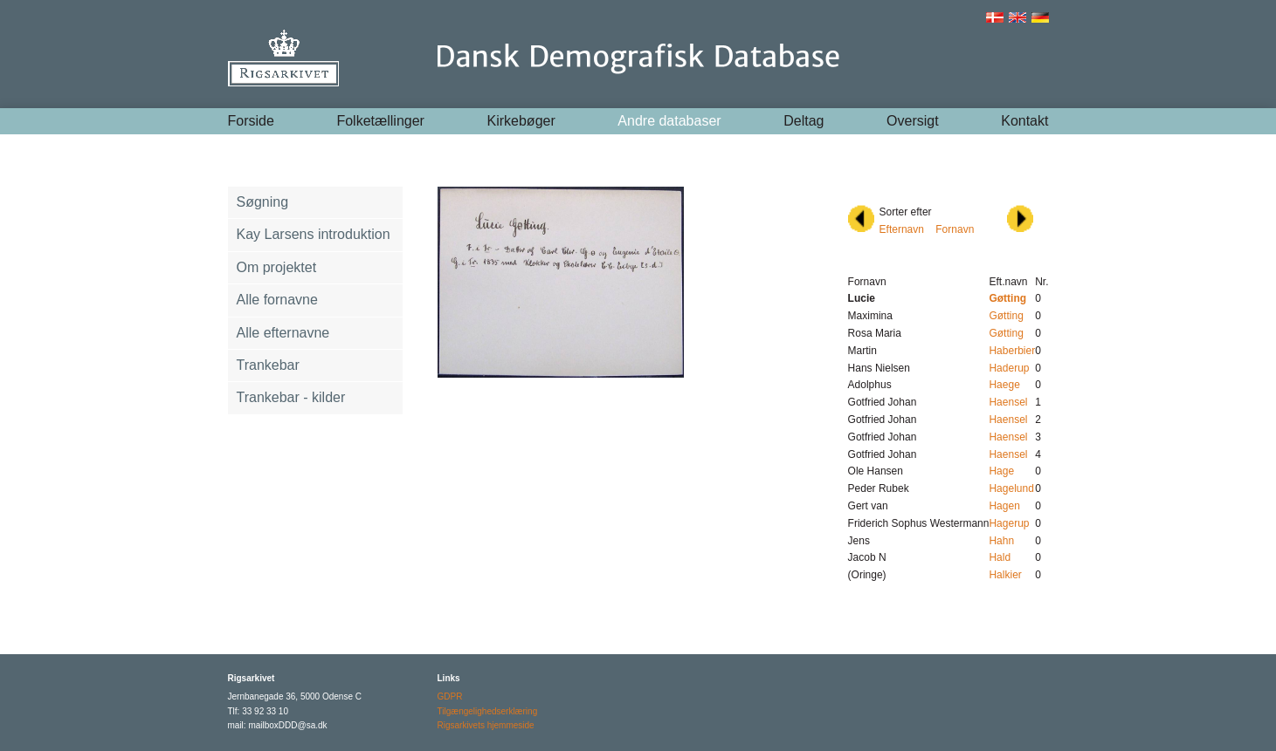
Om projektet (277, 267)
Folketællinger (380, 120)
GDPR (450, 696)
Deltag (803, 120)
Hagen (1004, 506)
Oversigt (912, 120)
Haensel (1008, 402)
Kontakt (1024, 120)
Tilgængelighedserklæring (488, 711)
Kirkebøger (521, 120)
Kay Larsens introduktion (313, 234)
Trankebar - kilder (291, 397)
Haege (1004, 385)
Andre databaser (669, 120)
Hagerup (1009, 523)
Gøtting (1006, 316)
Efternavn (901, 229)
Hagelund (1011, 488)
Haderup (1009, 368)
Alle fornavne (277, 299)
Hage (1001, 471)
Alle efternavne (283, 332)
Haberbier (1012, 351)
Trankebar (268, 365)
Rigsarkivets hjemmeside (486, 725)
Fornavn (954, 229)
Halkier (1005, 575)
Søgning (263, 202)
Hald (999, 557)
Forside (251, 120)
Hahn (1001, 541)
